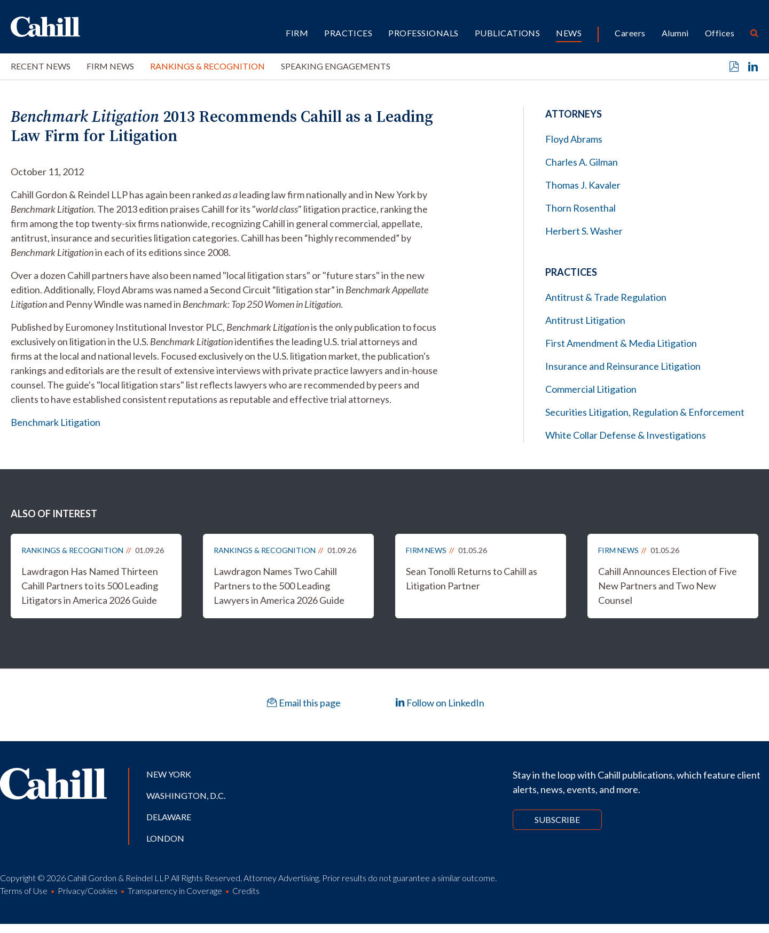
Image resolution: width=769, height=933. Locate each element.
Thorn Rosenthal (580, 208)
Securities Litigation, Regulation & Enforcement (644, 412)
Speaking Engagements (335, 66)
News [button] (569, 33)
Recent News (40, 66)
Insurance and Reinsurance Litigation (623, 366)
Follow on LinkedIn (439, 703)
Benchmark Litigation (55, 422)
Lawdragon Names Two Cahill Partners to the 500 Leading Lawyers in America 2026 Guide (279, 585)
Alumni (675, 33)
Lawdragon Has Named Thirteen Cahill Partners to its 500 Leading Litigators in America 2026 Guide (89, 585)
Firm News (110, 66)
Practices (348, 33)
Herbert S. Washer (584, 231)
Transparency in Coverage (175, 890)
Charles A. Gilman (581, 162)
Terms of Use (24, 890)
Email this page (304, 703)
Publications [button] (507, 33)
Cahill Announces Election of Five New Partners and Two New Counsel (667, 585)
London (165, 838)
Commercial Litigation (591, 389)
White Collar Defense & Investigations (625, 435)
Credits (246, 890)
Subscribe (557, 819)
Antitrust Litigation (585, 320)
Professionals (423, 33)
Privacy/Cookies (87, 890)
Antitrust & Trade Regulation (605, 297)
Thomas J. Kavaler (583, 185)
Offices (719, 33)
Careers (630, 33)
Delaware (168, 817)
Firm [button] (297, 33)
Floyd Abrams (573, 139)
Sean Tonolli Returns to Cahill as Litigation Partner (471, 578)
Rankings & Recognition (207, 66)
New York (168, 774)
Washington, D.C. (185, 795)
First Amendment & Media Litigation (621, 343)
